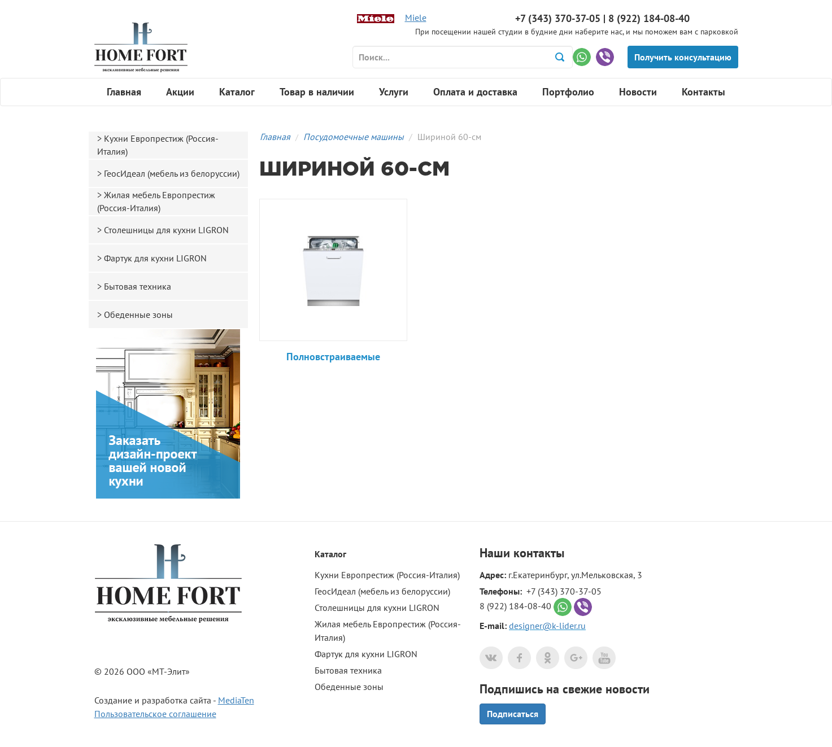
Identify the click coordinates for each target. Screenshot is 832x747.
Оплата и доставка (475, 91)
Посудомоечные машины (353, 136)
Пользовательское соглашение (155, 713)
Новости (638, 91)
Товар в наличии (317, 91)
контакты (538, 553)
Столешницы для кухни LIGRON (166, 229)
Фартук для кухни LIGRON (155, 258)
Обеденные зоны (138, 314)
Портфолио (568, 91)
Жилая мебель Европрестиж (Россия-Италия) (156, 201)
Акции (180, 91)
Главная (124, 91)
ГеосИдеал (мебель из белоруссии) (171, 173)
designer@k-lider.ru (547, 625)
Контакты (703, 91)
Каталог (237, 91)
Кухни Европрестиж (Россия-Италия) (158, 145)
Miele (415, 17)
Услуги (393, 91)
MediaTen (236, 700)
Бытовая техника (137, 286)
